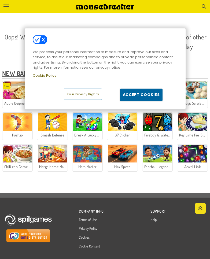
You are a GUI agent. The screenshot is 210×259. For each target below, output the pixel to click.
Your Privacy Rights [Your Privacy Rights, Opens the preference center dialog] (83, 94)
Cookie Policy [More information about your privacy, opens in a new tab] (44, 75)
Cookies (84, 237)
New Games (18, 73)
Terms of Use (88, 220)
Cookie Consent (89, 246)
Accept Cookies (141, 94)
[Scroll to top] (200, 208)
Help (153, 220)
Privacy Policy (88, 229)
